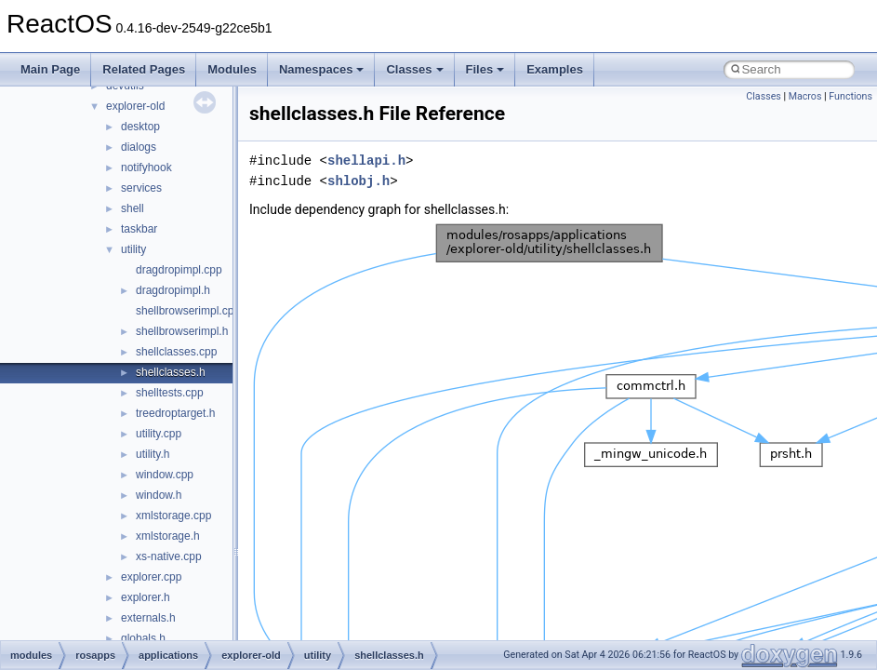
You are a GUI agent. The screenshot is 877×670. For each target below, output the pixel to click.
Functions (850, 96)
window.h (158, 495)
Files (485, 69)
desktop (140, 126)
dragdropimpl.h (173, 290)
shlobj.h (358, 181)
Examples (554, 69)
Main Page (50, 69)
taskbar (139, 228)
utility (133, 249)
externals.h (148, 617)
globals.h (143, 638)
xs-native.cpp (169, 556)
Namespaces (322, 69)
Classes (414, 69)
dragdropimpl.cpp (179, 269)
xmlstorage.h (168, 536)
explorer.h (145, 597)
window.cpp (164, 474)
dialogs (138, 147)
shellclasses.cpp (176, 351)
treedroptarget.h (175, 413)
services (141, 187)
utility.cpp (158, 433)
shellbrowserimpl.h (182, 331)
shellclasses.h (171, 372)
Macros (805, 96)
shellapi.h (366, 160)
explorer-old (135, 106)
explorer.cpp (151, 576)
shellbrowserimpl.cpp (188, 310)
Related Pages (143, 69)
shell (132, 208)
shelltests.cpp (170, 392)
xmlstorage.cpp (173, 515)
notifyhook (146, 167)
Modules (232, 69)
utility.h (152, 454)
